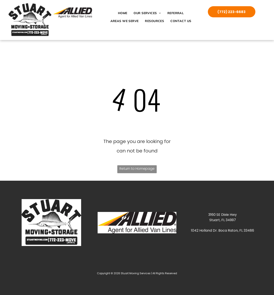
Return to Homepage (137, 168)
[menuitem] (123, 13)
